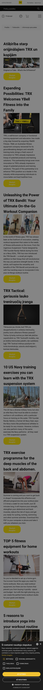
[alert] (21, 345)
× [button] (40, 644)
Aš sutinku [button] (21, 674)
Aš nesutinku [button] (21, 680)
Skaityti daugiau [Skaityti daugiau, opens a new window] (7, 655)
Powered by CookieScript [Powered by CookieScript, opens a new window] (21, 687)
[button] (21, 684)
